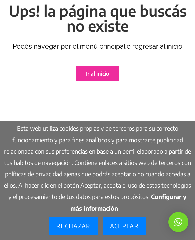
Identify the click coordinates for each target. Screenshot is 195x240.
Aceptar (124, 226)
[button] (178, 222)
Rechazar (73, 226)
